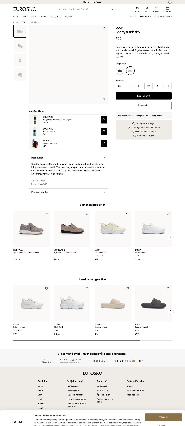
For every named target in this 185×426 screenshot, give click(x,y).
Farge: (121, 63)
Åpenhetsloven (103, 395)
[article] (31, 234)
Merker (132, 17)
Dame (15, 17)
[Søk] (112, 9)
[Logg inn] (147, 9)
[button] (104, 119)
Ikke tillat (163, 419)
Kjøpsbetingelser (74, 395)
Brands (16, 22)
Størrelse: (120, 80)
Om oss (130, 386)
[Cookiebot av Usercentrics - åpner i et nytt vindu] (16, 421)
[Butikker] (138, 9)
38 (139, 86)
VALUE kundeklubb (163, 17)
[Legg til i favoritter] (104, 28)
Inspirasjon (145, 17)
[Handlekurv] (167, 9)
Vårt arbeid (102, 386)
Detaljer (37, 421)
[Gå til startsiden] (24, 9)
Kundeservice (73, 386)
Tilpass (163, 410)
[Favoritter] (156, 9)
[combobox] (83, 9)
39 (148, 86)
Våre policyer (103, 390)
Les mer (120, 56)
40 (158, 86)
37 (129, 86)
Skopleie (69, 17)
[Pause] (170, 2)
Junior (42, 17)
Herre (24, 17)
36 (119, 86)
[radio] (120, 71)
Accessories (55, 17)
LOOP (23, 22)
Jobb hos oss (133, 395)
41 (167, 86)
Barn (33, 17)
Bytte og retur (73, 390)
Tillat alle (163, 402)
